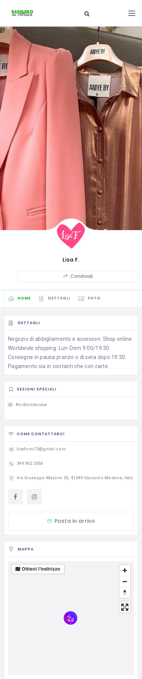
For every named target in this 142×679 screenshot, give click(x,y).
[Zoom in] (124, 570)
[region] (71, 618)
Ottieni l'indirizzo (41, 569)
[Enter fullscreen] (124, 607)
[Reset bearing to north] (124, 592)
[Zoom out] (124, 581)
